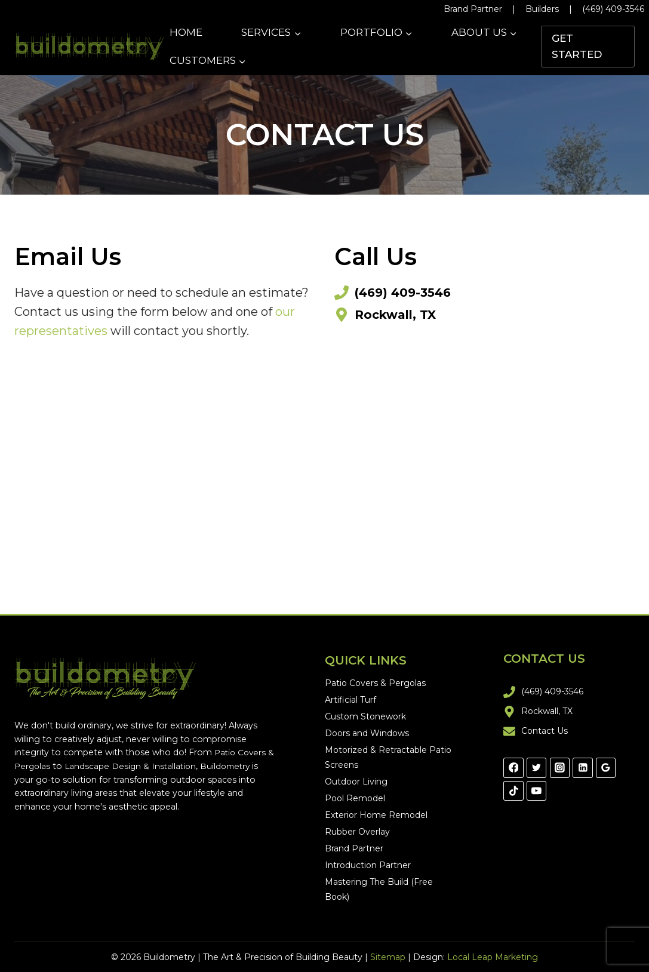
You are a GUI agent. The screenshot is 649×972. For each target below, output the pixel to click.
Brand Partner (473, 9)
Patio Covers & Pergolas (375, 683)
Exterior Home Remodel (376, 815)
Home (186, 32)
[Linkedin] (583, 768)
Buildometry (239, 766)
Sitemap (387, 957)
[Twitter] (537, 768)
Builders (542, 9)
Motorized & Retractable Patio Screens (388, 757)
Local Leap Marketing (492, 957)
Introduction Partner (368, 865)
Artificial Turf (350, 699)
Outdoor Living (356, 781)
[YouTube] (537, 791)
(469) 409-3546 (613, 9)
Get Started (577, 46)
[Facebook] (513, 768)
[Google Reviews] (606, 768)
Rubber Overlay (357, 831)
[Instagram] (560, 768)
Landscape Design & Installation (142, 766)
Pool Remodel (355, 798)
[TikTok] (513, 791)
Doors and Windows (367, 733)
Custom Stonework (365, 716)
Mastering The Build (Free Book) (379, 889)
